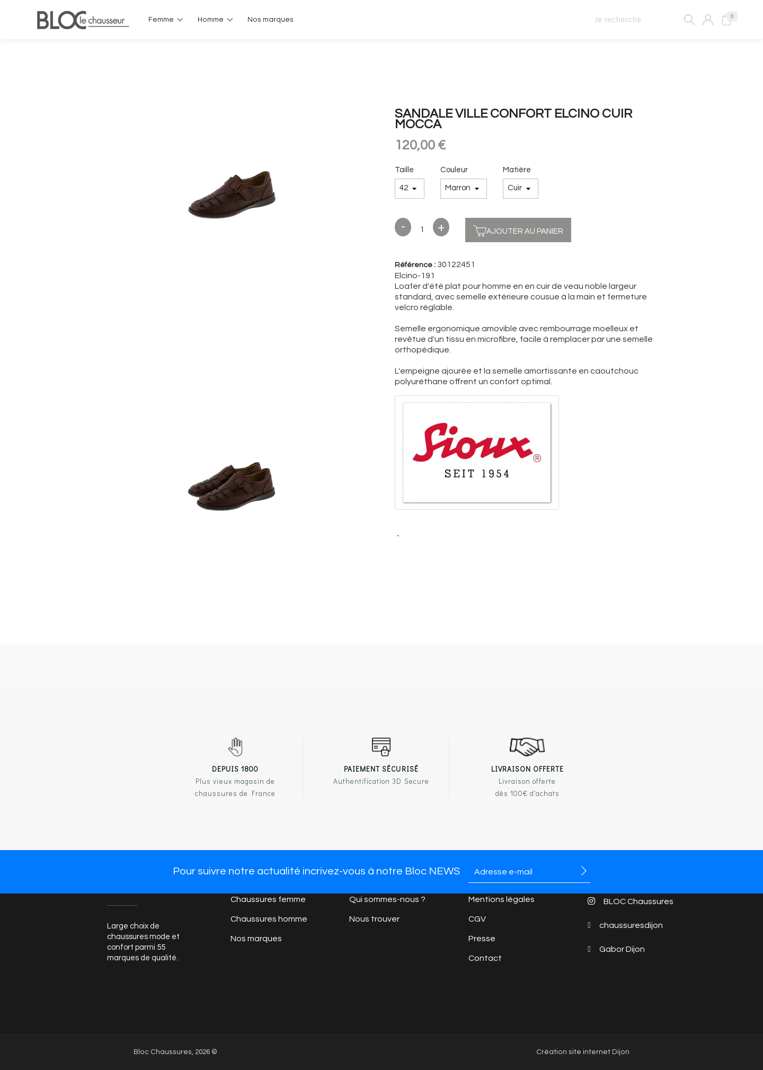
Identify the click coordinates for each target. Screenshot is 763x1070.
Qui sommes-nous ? (387, 899)
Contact (485, 958)
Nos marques (256, 938)
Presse (481, 938)
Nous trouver (374, 919)
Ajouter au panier (518, 229)
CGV (477, 919)
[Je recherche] (640, 19)
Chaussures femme (268, 899)
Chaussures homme (268, 919)
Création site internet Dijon (582, 1052)
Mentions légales (501, 899)
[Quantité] (422, 230)
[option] (231, 196)
